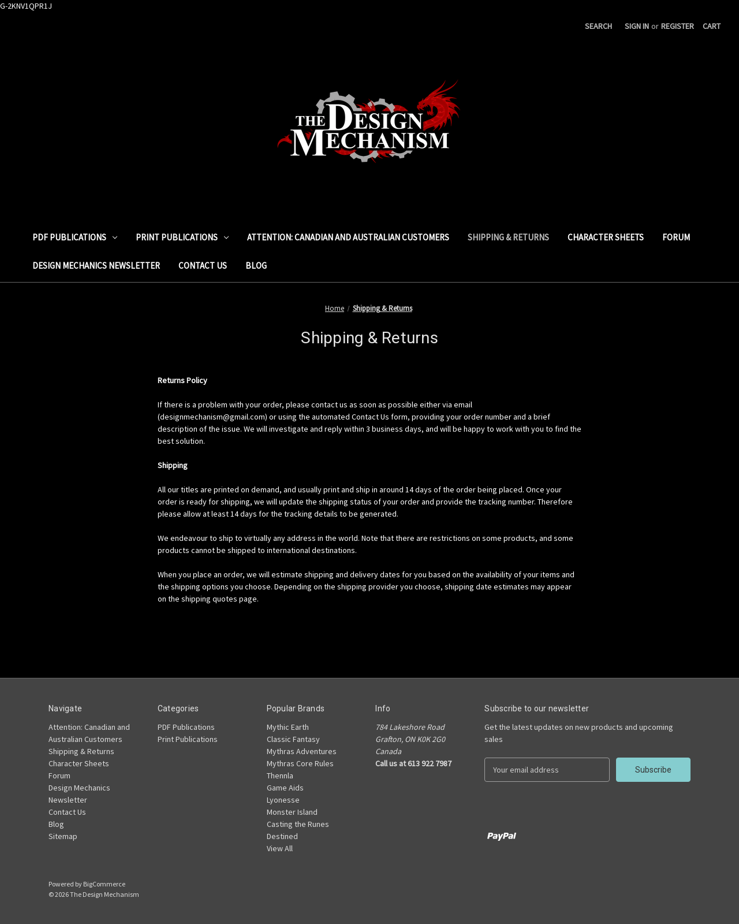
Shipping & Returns (508, 237)
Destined (282, 836)
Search (598, 26)
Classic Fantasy (293, 739)
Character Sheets (606, 237)
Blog (256, 265)
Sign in (637, 26)
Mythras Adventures (302, 751)
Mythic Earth (288, 727)
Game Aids (285, 787)
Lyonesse (283, 800)
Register (677, 26)
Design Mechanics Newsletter (96, 265)
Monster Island (292, 812)
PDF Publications (74, 237)
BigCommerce (104, 884)
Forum (676, 237)
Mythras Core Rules (300, 763)
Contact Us (202, 265)
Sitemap (62, 836)
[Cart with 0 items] (711, 26)
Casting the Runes (298, 824)
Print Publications (182, 237)
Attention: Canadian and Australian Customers (348, 237)
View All (280, 848)
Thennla (280, 775)
